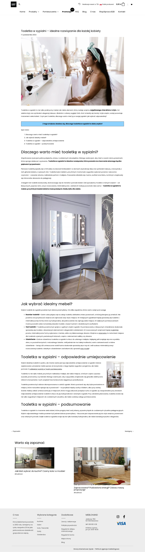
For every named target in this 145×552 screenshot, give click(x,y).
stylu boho (103, 333)
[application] (38, 12)
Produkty (34, 12)
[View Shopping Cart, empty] (120, 4)
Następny (129, 431)
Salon (39, 525)
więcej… (26, 533)
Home (22, 12)
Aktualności (19, 474)
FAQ (77, 12)
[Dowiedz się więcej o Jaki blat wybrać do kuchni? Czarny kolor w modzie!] (34, 458)
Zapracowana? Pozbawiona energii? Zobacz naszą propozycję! (100, 488)
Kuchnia (40, 521)
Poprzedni (16, 431)
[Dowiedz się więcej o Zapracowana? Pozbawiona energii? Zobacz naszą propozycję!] (102, 466)
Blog (84, 12)
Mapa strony (66, 539)
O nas (93, 12)
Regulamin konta (67, 535)
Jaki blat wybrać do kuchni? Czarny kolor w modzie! (41, 471)
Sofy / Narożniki (43, 528)
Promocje (66, 12)
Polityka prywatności (69, 525)
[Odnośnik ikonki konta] (128, 4)
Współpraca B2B (107, 12)
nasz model (84, 348)
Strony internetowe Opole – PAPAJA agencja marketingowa (96, 549)
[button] (19, 4)
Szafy (39, 531)
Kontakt (121, 12)
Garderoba (41, 535)
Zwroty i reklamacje (68, 522)
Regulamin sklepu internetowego (68, 530)
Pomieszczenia (51, 12)
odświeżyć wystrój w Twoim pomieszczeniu (46, 369)
